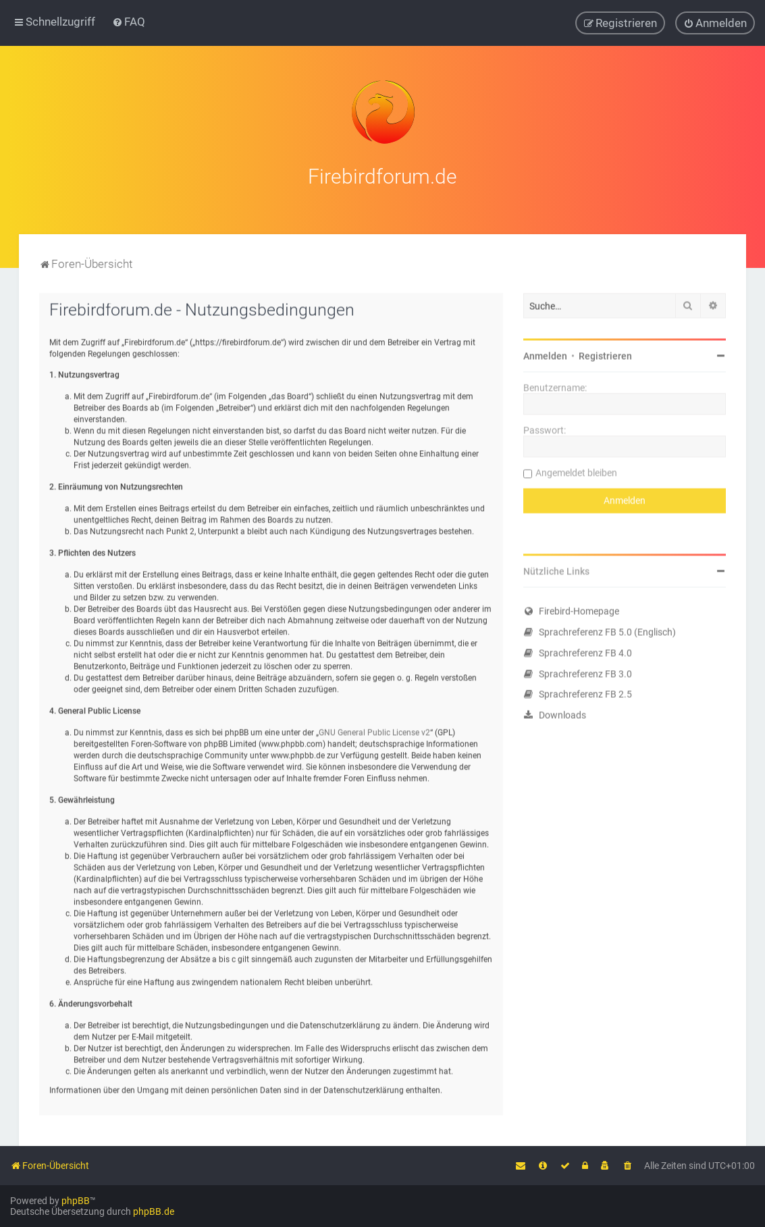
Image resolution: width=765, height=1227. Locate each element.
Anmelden (545, 354)
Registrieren (605, 354)
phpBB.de (153, 1211)
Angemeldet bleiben (576, 471)
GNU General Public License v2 (374, 731)
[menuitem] (129, 21)
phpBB (75, 1200)
